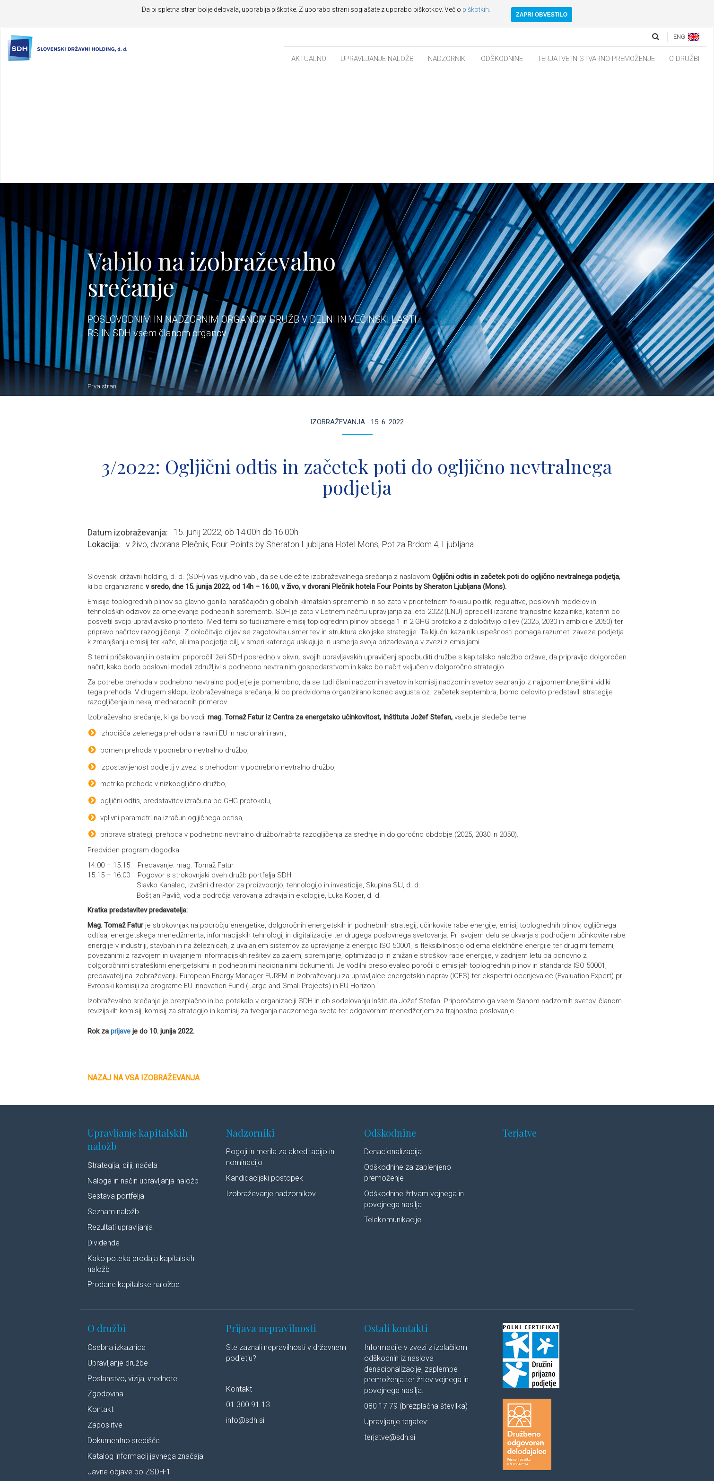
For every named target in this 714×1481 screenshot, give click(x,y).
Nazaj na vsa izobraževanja (143, 967)
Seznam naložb (113, 1100)
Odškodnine (390, 1022)
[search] (656, 36)
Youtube (492, 1472)
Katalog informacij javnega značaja (145, 1345)
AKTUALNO (308, 58)
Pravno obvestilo (191, 1472)
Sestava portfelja (115, 1085)
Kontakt (100, 1298)
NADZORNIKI (447, 58)
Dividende (103, 1132)
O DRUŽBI (684, 58)
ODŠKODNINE (502, 58)
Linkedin (452, 1472)
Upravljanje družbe (117, 1252)
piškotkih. (476, 9)
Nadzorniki (250, 1022)
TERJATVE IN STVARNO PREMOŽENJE (596, 58)
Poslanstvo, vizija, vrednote (132, 1267)
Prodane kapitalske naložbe (133, 1174)
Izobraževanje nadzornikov (271, 1082)
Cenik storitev (109, 1376)
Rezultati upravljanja (120, 1116)
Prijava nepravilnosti (271, 1217)
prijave (121, 920)
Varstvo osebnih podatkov (255, 1472)
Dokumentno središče (123, 1329)
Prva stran (101, 275)
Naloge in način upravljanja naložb (143, 1070)
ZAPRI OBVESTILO (541, 14)
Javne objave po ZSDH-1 (129, 1361)
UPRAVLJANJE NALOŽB (377, 58)
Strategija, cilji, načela (122, 1054)
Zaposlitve (104, 1314)
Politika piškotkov (320, 1472)
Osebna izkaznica (116, 1236)
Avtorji (419, 1472)
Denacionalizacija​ (393, 1040)
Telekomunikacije (392, 1108)
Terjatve (520, 1022)
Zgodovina (105, 1283)
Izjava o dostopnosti (377, 1472)
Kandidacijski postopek (264, 1067)
